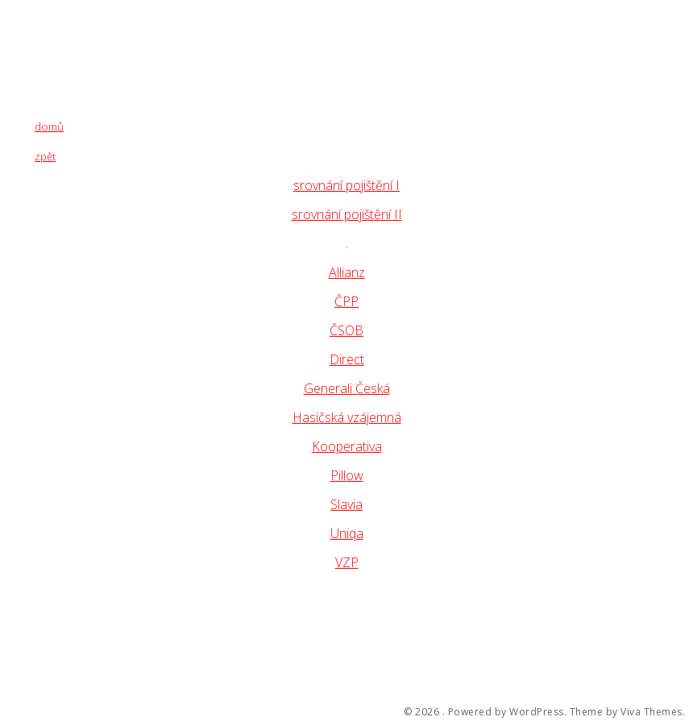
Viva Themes (651, 712)
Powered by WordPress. (507, 712)
